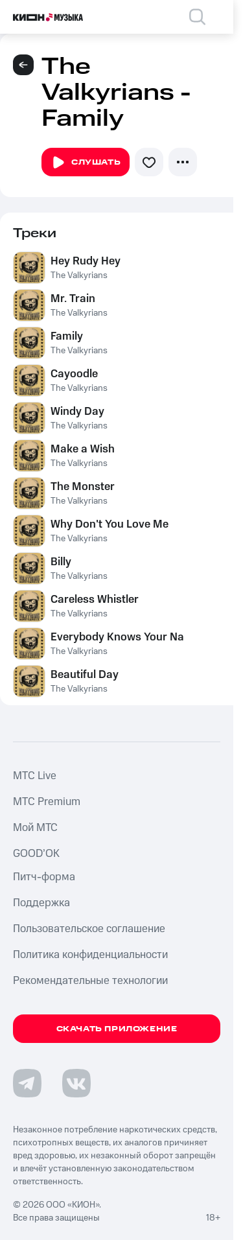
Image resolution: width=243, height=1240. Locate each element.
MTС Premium (46, 802)
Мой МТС (35, 828)
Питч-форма (44, 877)
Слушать (86, 162)
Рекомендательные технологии (90, 980)
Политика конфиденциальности (90, 955)
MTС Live (34, 776)
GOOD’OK (36, 853)
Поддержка (41, 903)
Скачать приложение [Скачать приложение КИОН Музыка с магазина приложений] (117, 1029)
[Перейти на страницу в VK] (76, 1083)
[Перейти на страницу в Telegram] (27, 1083)
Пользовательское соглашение (89, 929)
